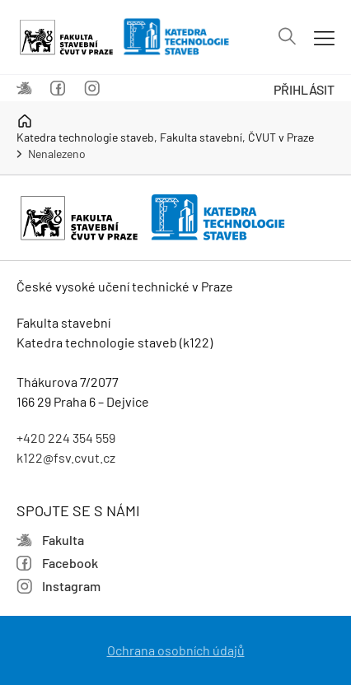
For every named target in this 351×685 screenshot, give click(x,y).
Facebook (58, 88)
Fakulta (24, 88)
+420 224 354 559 (65, 437)
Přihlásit (304, 89)
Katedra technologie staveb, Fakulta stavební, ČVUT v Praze (165, 128)
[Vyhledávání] (287, 37)
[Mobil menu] (324, 37)
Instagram (92, 88)
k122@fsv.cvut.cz (65, 457)
